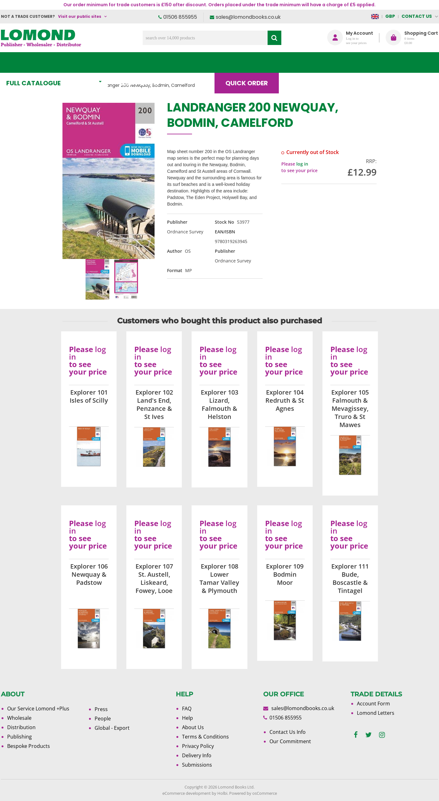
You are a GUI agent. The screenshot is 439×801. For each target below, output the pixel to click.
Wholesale (19, 717)
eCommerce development (186, 793)
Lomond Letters (375, 712)
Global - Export (112, 727)
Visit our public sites (79, 16)
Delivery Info (196, 755)
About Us (345, 62)
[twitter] (368, 735)
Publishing (19, 736)
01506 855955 (180, 17)
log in (302, 164)
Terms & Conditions (205, 736)
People (103, 718)
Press (101, 709)
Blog (299, 62)
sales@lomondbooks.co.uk (248, 17)
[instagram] (382, 735)
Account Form (373, 703)
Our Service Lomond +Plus (38, 708)
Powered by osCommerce (253, 793)
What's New (140, 62)
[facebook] (356, 735)
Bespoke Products (28, 746)
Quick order (247, 62)
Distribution (21, 727)
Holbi (222, 793)
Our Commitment (290, 741)
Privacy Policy (198, 746)
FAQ (186, 708)
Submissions (197, 764)
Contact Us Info (287, 732)
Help (187, 717)
